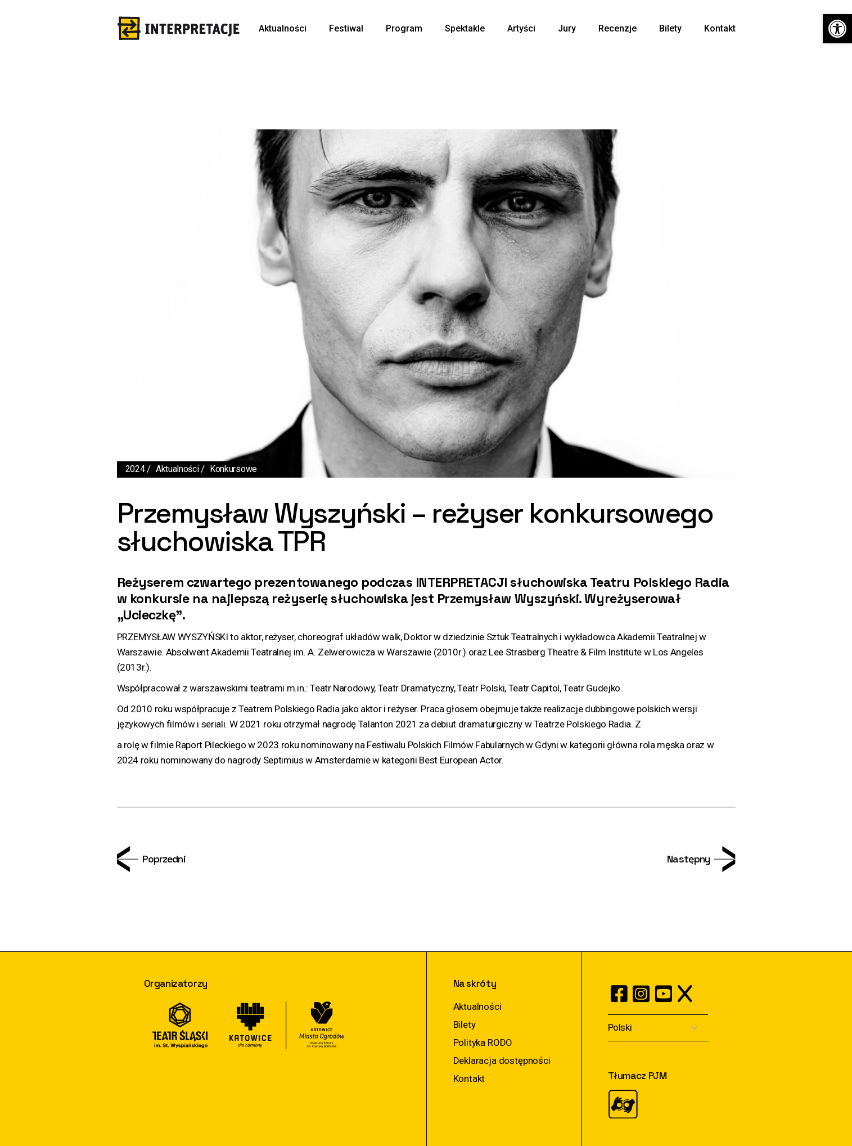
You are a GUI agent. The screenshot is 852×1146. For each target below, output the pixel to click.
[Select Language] (658, 1028)
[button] (837, 28)
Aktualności (177, 469)
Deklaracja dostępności (502, 1060)
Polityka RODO (483, 1042)
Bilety (464, 1024)
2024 (135, 469)
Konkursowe (233, 469)
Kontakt (469, 1078)
